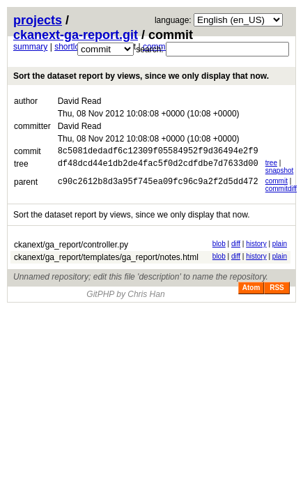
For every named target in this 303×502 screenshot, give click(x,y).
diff (235, 246)
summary (30, 47)
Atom (251, 290)
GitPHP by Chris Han (125, 296)
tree (271, 165)
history (256, 246)
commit (276, 183)
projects (37, 20)
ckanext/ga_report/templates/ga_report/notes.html (106, 259)
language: (173, 20)
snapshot (279, 172)
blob (219, 246)
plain (279, 246)
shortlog (69, 47)
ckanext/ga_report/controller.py (71, 247)
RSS (277, 290)
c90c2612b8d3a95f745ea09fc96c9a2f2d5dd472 (158, 185)
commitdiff (281, 191)
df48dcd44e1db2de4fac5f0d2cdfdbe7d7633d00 (158, 167)
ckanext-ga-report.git (75, 35)
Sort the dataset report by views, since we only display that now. (141, 76)
